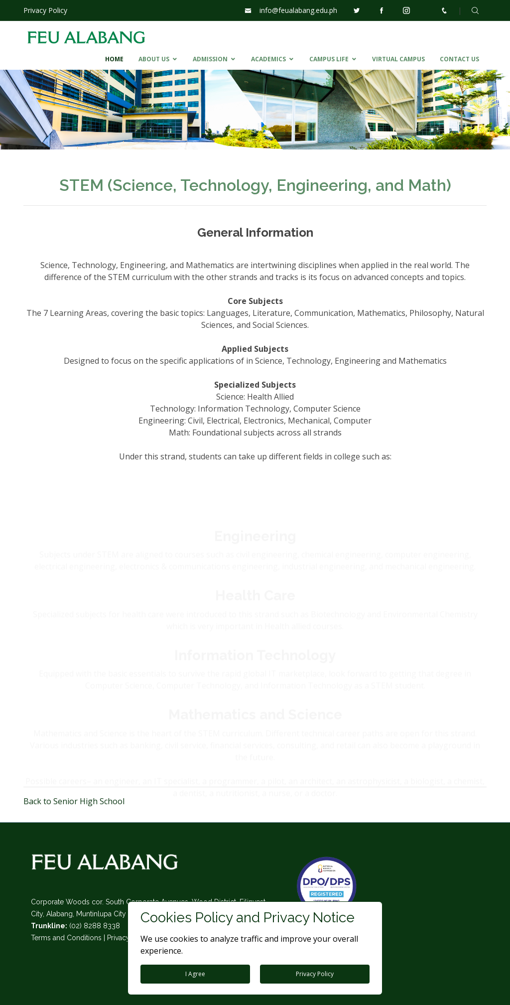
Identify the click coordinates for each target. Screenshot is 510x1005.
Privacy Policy (45, 10)
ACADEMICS (268, 59)
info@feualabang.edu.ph (298, 10)
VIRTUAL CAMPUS (398, 59)
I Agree (195, 974)
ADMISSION (210, 59)
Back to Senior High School (74, 801)
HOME (114, 59)
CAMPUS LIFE (329, 59)
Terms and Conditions (66, 938)
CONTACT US (459, 59)
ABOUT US (153, 59)
